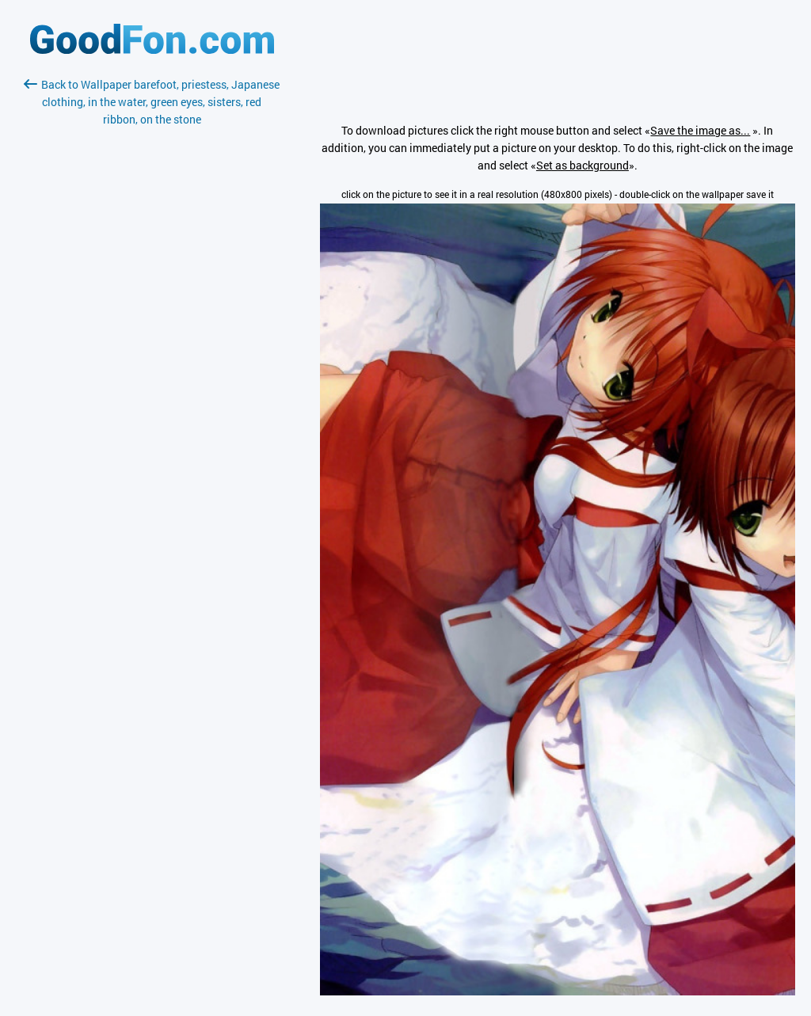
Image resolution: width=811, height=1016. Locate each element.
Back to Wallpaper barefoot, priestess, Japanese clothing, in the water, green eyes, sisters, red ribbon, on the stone (152, 102)
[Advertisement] (152, 316)
